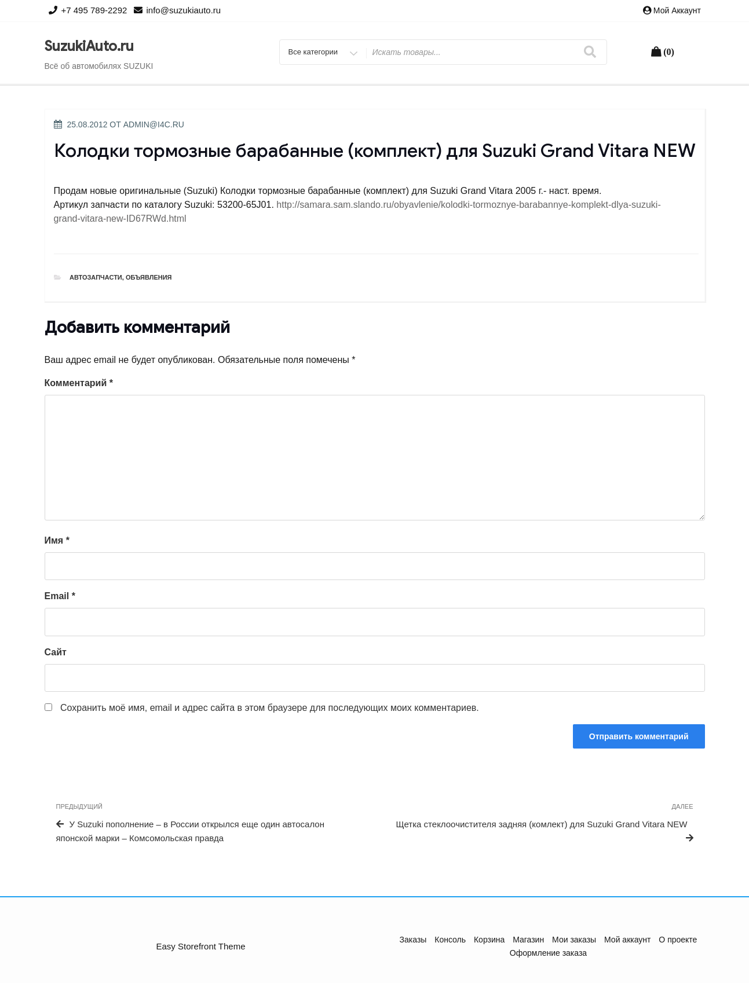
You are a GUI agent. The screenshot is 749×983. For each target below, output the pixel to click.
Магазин (528, 939)
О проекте (678, 939)
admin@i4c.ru (153, 124)
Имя (57, 540)
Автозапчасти (96, 277)
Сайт (56, 652)
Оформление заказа (548, 953)
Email (60, 596)
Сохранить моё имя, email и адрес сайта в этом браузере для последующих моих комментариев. (269, 708)
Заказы (413, 939)
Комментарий (79, 383)
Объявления (149, 277)
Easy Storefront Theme (201, 946)
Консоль (450, 939)
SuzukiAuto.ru (89, 46)
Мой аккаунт (677, 10)
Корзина (489, 939)
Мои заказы (574, 939)
